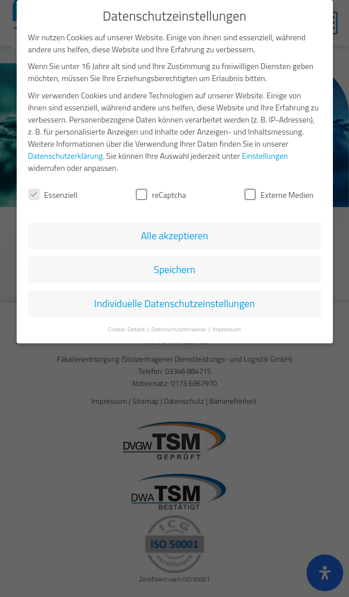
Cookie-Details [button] (127, 322)
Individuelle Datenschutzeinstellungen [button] (174, 296)
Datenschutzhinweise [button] (179, 322)
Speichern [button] (174, 262)
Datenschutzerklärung (65, 148)
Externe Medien (278, 188)
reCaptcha (161, 188)
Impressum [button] (226, 322)
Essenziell (53, 188)
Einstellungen (265, 148)
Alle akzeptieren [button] (174, 228)
